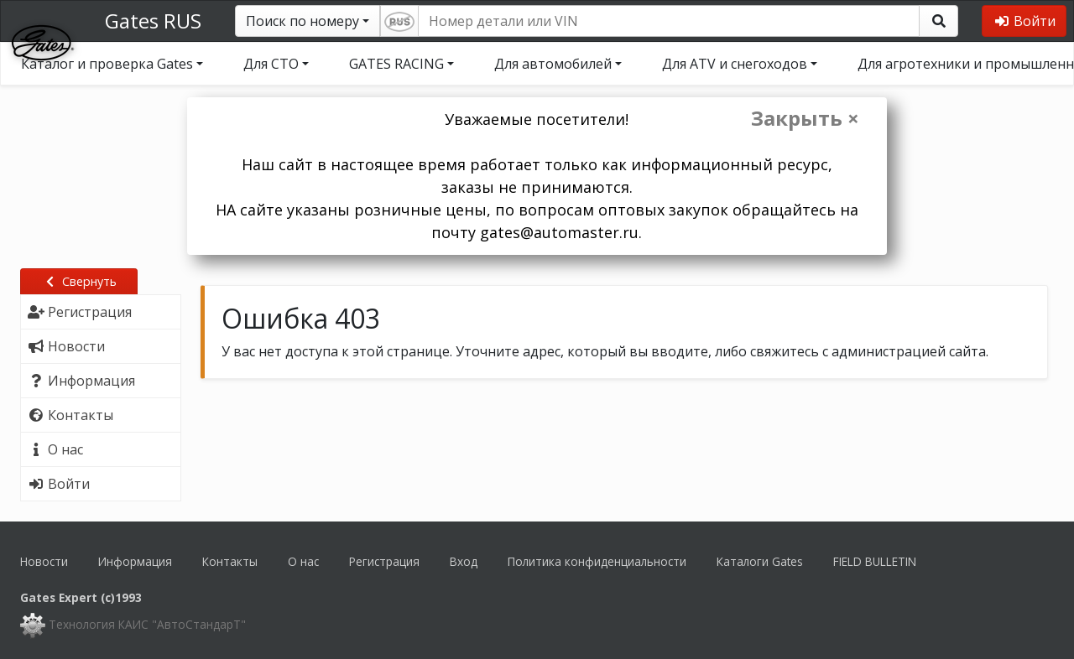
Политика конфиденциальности (597, 561)
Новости (44, 561)
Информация (135, 561)
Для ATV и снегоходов (734, 63)
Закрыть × (805, 118)
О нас (303, 561)
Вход (463, 561)
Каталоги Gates (760, 561)
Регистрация (384, 561)
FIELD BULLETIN (874, 561)
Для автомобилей (553, 63)
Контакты (230, 561)
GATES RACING (396, 63)
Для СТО (271, 63)
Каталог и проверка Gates (107, 63)
